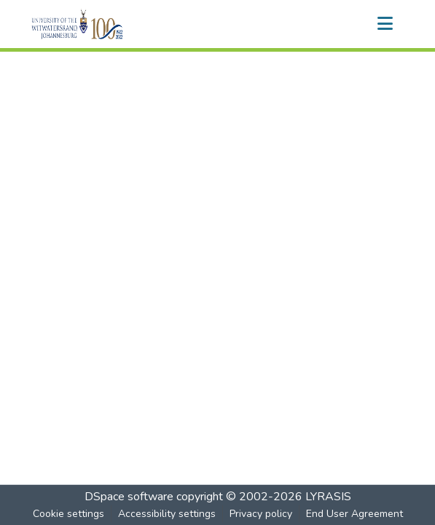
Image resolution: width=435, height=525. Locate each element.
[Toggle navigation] (385, 24)
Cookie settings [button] (68, 514)
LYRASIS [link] (328, 497)
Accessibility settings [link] (167, 514)
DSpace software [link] (129, 497)
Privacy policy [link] (261, 514)
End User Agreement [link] (354, 514)
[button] (102, 24)
